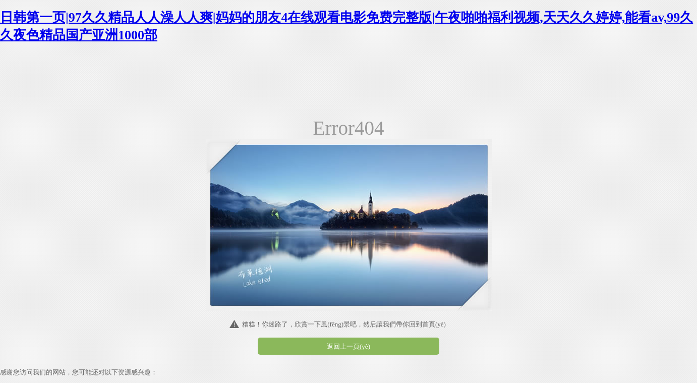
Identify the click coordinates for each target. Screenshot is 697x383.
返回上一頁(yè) (348, 346)
